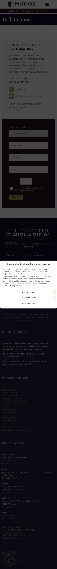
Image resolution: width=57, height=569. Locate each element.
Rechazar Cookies (28, 298)
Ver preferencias (28, 303)
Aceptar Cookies (28, 292)
